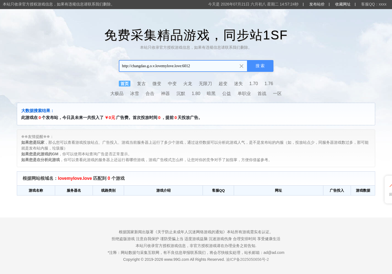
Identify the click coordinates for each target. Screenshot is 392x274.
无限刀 (205, 83)
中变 (172, 83)
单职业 (244, 93)
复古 (141, 83)
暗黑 (211, 93)
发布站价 (317, 4)
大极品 (116, 93)
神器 (165, 93)
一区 (277, 93)
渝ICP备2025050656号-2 (247, 259)
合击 (150, 93)
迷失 (238, 83)
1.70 (253, 83)
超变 (223, 83)
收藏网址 (343, 4)
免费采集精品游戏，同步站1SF (196, 35)
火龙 (187, 83)
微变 (156, 83)
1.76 (269, 83)
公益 (226, 93)
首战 (261, 93)
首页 (124, 83)
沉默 (180, 93)
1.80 (196, 93)
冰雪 (134, 93)
